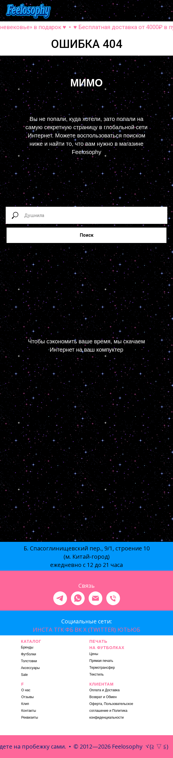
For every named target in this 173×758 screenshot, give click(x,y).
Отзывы (27, 697)
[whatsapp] (78, 598)
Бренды (27, 647)
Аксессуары (30, 668)
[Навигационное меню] (163, 11)
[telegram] (60, 598)
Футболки (28, 654)
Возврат (95, 697)
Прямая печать (101, 661)
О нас (25, 690)
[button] (117, 11)
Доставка (112, 690)
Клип (25, 704)
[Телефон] (113, 598)
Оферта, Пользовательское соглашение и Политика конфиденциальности (111, 711)
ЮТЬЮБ (128, 629)
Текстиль (96, 674)
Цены (93, 654)
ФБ (69, 629)
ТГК (59, 629)
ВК (78, 629)
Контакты (28, 711)
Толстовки (29, 661)
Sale (24, 675)
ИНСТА (42, 629)
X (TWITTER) (99, 629)
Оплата (95, 690)
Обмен (111, 697)
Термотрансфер (102, 668)
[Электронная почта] (95, 598)
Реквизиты (29, 718)
